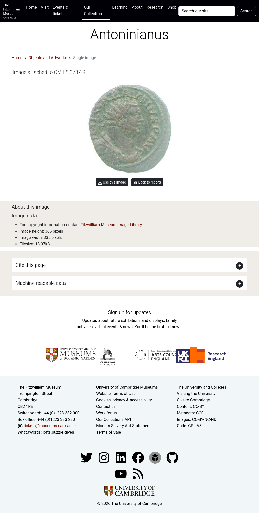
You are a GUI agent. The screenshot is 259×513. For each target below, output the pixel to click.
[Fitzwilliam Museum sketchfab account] (155, 457)
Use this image (112, 182)
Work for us (106, 413)
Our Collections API (113, 419)
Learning (120, 7)
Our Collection (93, 10)
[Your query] (206, 11)
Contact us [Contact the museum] (106, 406)
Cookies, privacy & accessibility (124, 400)
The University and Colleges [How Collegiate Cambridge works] (201, 387)
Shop (171, 7)
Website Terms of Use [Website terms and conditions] (116, 393)
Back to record (147, 182)
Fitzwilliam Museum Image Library (111, 224)
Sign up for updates (129, 312)
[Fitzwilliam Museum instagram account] (104, 457)
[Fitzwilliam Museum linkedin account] (138, 457)
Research (155, 7)
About (137, 7)
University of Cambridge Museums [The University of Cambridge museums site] (127, 387)
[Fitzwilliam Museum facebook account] (121, 457)
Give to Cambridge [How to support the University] (193, 400)
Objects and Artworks (47, 57)
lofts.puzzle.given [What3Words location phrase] (58, 432)
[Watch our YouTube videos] (121, 473)
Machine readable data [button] (41, 283)
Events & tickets (60, 10)
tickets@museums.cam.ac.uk (50, 425)
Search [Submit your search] (246, 11)
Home (32, 7)
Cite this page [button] (31, 265)
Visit (45, 7)
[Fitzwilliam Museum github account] (172, 457)
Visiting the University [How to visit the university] (196, 393)
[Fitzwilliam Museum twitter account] (87, 457)
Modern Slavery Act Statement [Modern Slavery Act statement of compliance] (123, 425)
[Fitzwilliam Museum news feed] (138, 473)
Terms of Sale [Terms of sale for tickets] (108, 432)
